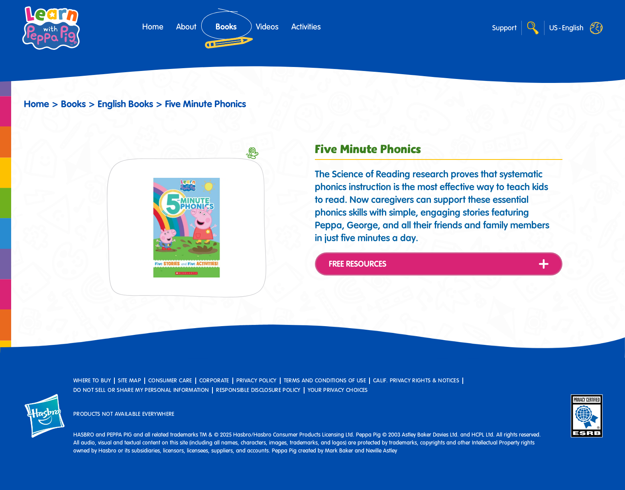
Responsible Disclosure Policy (258, 390)
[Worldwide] (566, 27)
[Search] (533, 28)
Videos (267, 27)
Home (152, 27)
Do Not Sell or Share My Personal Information (141, 390)
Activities (306, 27)
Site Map (129, 380)
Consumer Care (170, 380)
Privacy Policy (256, 380)
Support (504, 28)
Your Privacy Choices (338, 390)
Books (226, 27)
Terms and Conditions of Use (325, 380)
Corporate (214, 380)
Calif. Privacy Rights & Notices (416, 380)
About (186, 27)
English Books (125, 104)
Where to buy (92, 380)
